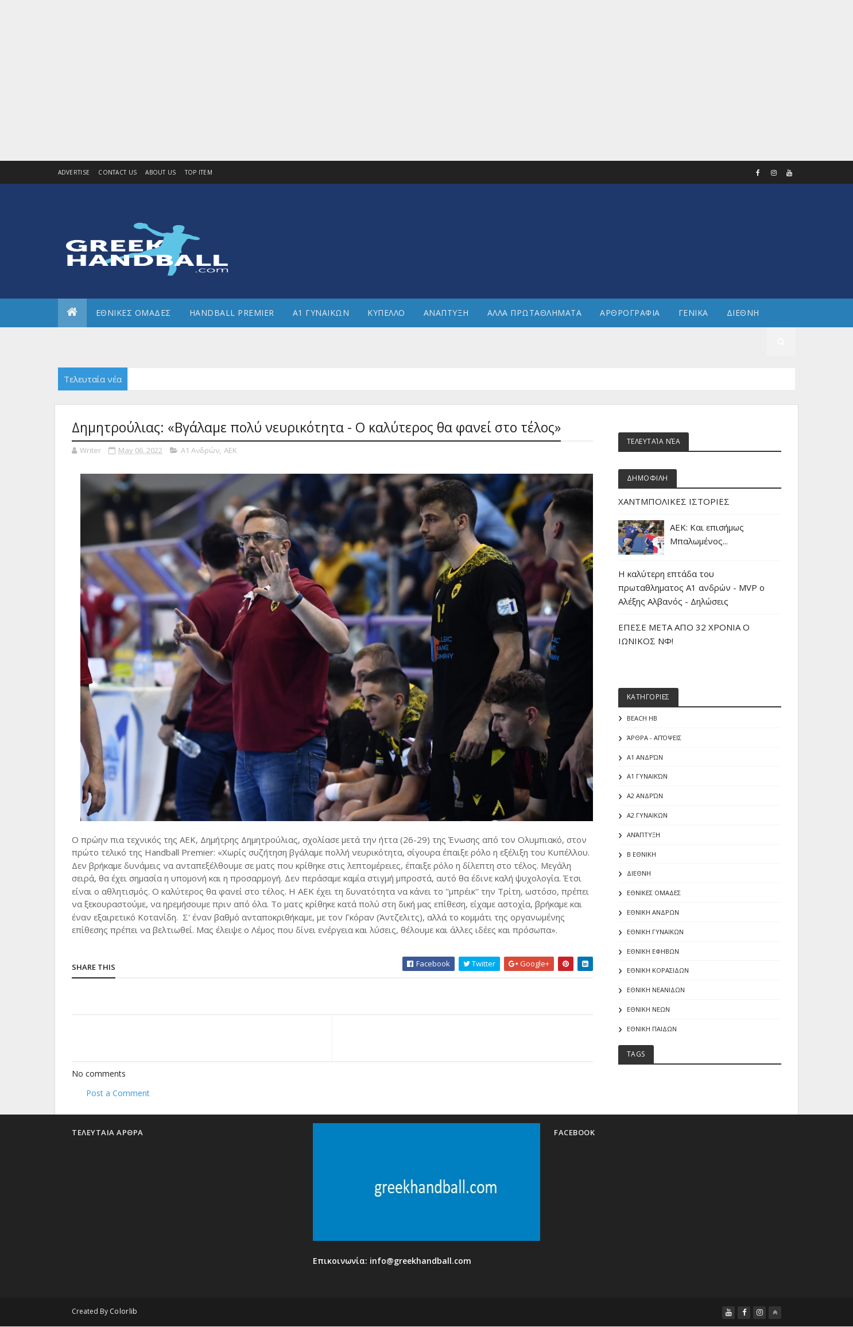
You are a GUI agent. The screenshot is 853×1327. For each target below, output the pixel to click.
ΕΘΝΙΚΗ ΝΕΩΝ (648, 1009)
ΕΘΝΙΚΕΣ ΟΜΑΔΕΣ (133, 312)
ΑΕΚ (230, 450)
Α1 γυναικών (647, 776)
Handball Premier (231, 312)
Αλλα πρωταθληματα (534, 312)
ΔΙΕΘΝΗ (639, 873)
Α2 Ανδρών (645, 795)
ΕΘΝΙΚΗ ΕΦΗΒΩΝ (653, 951)
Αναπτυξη (446, 312)
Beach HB (642, 718)
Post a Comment (118, 1093)
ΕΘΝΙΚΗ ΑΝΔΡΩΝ (653, 912)
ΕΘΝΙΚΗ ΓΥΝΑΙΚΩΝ (655, 931)
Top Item (198, 172)
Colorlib (123, 1311)
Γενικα (693, 312)
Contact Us (117, 172)
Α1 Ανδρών (200, 450)
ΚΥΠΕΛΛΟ (386, 312)
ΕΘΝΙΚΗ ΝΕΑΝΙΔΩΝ (656, 989)
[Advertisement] (344, 80)
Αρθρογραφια (630, 312)
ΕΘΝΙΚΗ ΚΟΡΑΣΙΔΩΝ (658, 970)
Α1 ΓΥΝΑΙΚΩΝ (321, 312)
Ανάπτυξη (643, 834)
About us (160, 172)
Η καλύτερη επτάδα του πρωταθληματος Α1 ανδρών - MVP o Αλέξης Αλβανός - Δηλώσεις (691, 587)
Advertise (74, 172)
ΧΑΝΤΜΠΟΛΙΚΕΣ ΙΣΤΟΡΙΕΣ (674, 501)
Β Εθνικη (641, 854)
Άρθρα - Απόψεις (654, 737)
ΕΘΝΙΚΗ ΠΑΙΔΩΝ (652, 1028)
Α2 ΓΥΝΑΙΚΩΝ (647, 815)
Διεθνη (743, 312)
